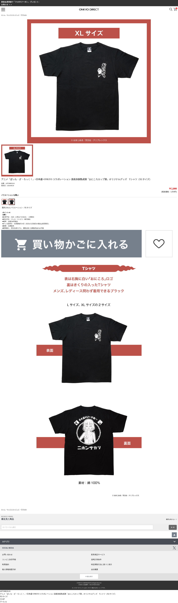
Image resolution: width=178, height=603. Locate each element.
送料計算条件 (96, 559)
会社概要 (94, 569)
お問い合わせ (7, 555)
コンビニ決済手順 (9, 559)
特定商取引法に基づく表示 (101, 564)
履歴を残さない (171, 519)
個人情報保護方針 (9, 569)
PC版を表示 (88, 576)
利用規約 (5, 564)
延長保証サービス (98, 555)
